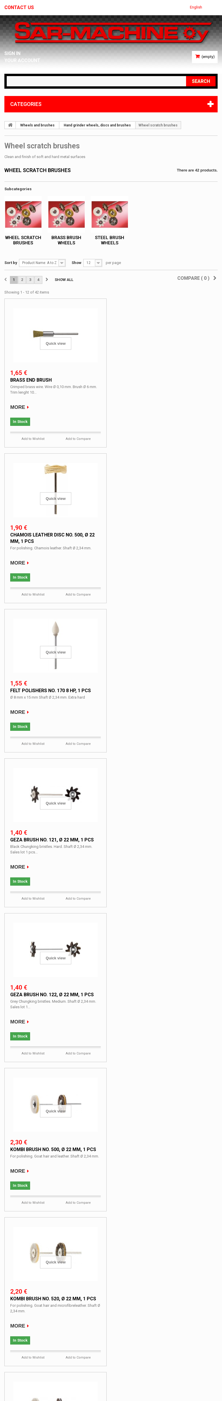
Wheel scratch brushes (23, 240)
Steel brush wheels (109, 240)
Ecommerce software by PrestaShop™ (39, 1384)
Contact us (19, 7)
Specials (19, 1280)
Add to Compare (78, 439)
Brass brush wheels (66, 240)
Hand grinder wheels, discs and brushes (97, 125)
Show (76, 262)
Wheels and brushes (37, 125)
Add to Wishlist (33, 439)
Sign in (12, 53)
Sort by (10, 262)
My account (19, 1321)
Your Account (22, 60)
